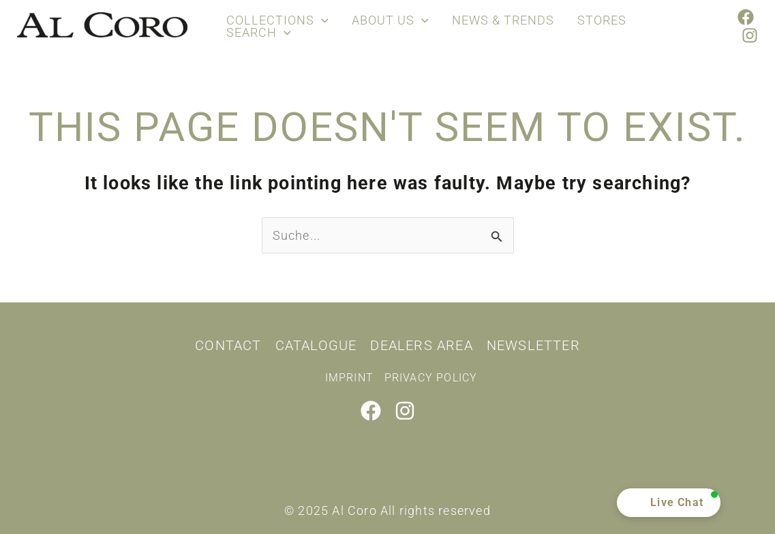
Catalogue (316, 345)
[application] (320, 20)
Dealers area (421, 345)
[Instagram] (750, 35)
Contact (228, 345)
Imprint (349, 377)
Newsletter (533, 345)
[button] (668, 502)
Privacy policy (431, 377)
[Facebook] (746, 17)
